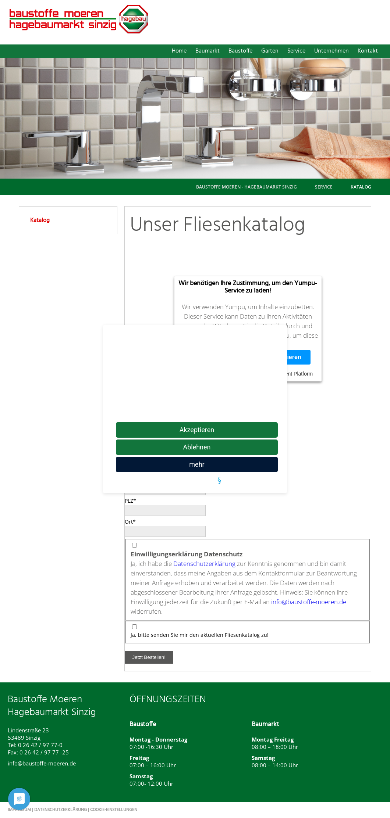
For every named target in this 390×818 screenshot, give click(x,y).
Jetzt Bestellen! (148, 657)
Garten (270, 51)
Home (179, 51)
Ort (137, 521)
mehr (196, 464)
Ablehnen (196, 447)
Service (296, 51)
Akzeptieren (197, 430)
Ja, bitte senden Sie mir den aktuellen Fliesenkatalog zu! (200, 634)
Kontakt (368, 51)
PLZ (137, 500)
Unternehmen (331, 51)
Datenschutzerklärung (204, 563)
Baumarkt (207, 51)
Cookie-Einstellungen (113, 810)
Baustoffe (240, 51)
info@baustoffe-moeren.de (308, 602)
